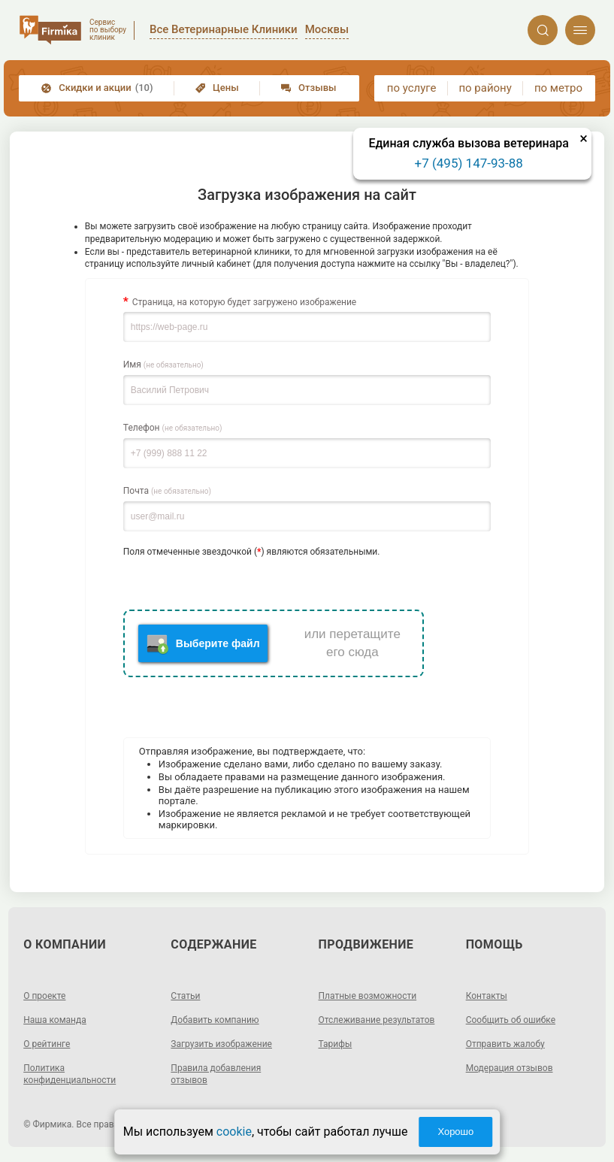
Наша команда (54, 1020)
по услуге (412, 88)
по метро (558, 88)
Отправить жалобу (505, 1044)
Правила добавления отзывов (216, 1074)
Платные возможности (368, 996)
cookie (234, 1131)
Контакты (486, 996)
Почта (167, 491)
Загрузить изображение (221, 1044)
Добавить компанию (215, 1020)
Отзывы (308, 87)
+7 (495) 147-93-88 (469, 163)
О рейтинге (46, 1044)
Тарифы (335, 1044)
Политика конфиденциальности (69, 1074)
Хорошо (455, 1131)
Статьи (185, 996)
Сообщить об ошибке (510, 1020)
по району (484, 88)
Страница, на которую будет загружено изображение (244, 302)
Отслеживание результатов (377, 1020)
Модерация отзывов (509, 1068)
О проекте (44, 996)
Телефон (172, 427)
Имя (163, 364)
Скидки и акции (97, 88)
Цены (217, 87)
